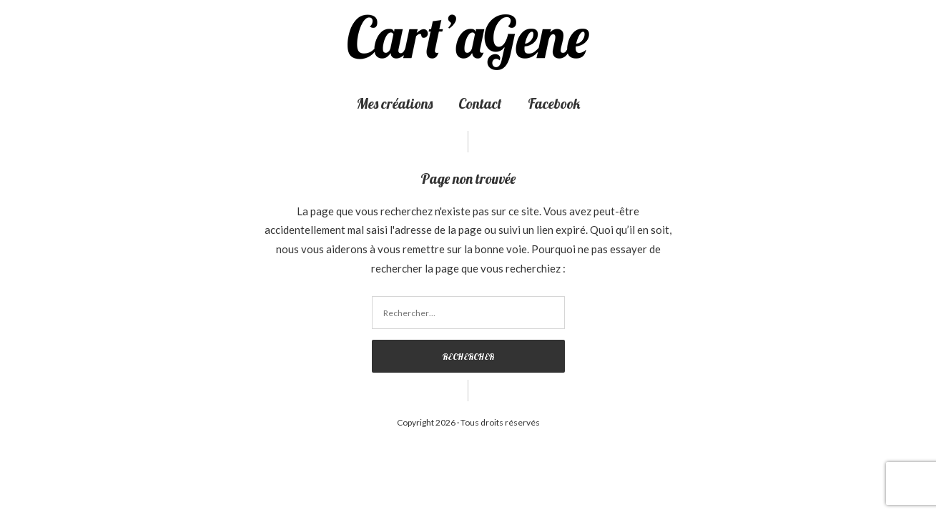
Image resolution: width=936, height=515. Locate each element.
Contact (480, 103)
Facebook (554, 103)
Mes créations (395, 103)
